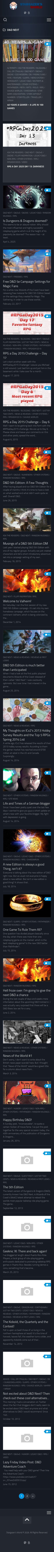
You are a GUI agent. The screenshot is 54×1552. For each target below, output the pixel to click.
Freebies (18, 277)
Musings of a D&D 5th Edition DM (25, 543)
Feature (17, 78)
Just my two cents (31, 342)
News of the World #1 (17, 1056)
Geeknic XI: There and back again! (25, 1251)
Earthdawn (41, 1307)
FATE (9, 78)
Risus (35, 87)
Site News (13, 799)
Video (24, 162)
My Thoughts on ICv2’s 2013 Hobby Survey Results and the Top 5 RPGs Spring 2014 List (26, 735)
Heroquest (12, 81)
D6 (30, 74)
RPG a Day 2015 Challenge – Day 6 (26, 422)
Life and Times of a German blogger (26, 803)
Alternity (12, 68)
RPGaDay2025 (13, 162)
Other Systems (29, 84)
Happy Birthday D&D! (17, 1120)
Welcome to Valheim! (17, 601)
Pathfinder (12, 87)
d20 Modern (21, 74)
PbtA (22, 87)
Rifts (28, 87)
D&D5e (10, 74)
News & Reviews (23, 414)
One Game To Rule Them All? (22, 930)
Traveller (36, 97)
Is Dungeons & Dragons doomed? (25, 221)
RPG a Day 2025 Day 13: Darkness (25, 166)
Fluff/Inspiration (23, 155)
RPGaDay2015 (34, 349)
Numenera (27, 475)
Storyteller (23, 97)
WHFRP (47, 1385)
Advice (6, 1379)
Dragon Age (28, 1307)
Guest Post (27, 1176)
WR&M (10, 100)
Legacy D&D (25, 81)
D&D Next (29, 71)
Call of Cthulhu (15, 71)
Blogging (41, 68)
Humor (17, 1108)
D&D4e (39, 71)
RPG (42, 87)
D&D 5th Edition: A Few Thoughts (25, 483)
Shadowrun (30, 91)
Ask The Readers (26, 68)
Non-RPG (11, 159)
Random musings (12, 349)
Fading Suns (39, 74)
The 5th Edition (13, 1187)
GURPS (26, 78)
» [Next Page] (32, 1496)
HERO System (37, 78)
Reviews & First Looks (39, 1179)
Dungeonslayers (12, 1382)
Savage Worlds (14, 91)
